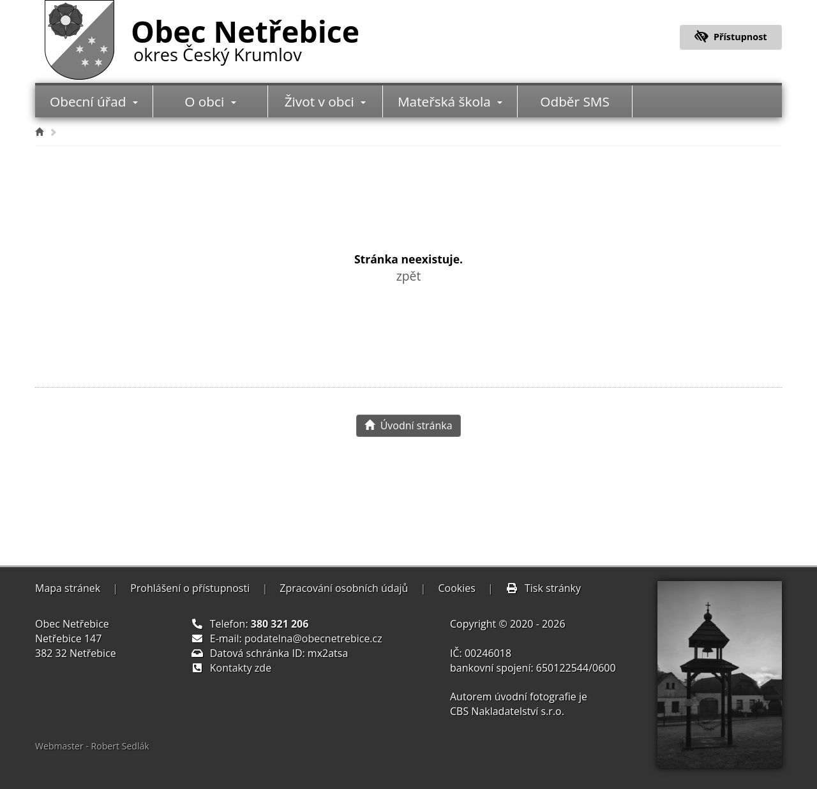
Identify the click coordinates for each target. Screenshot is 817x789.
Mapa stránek (67, 588)
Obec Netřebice (245, 37)
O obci (210, 101)
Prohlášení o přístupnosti (190, 588)
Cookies (456, 588)
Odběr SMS (575, 101)
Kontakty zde (240, 668)
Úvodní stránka (408, 425)
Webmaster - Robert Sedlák (92, 746)
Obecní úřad (94, 101)
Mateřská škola (450, 101)
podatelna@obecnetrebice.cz (313, 638)
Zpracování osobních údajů (344, 588)
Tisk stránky (543, 588)
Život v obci (325, 101)
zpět (408, 275)
